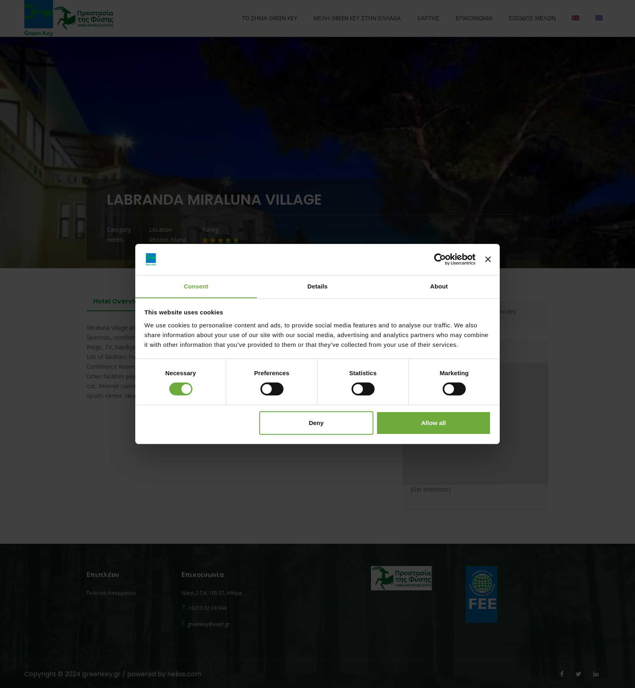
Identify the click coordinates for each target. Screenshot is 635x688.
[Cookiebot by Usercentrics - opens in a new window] (440, 259)
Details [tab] (317, 285)
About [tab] (439, 285)
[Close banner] (488, 259)
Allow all (433, 422)
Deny (316, 422)
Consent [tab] (196, 285)
